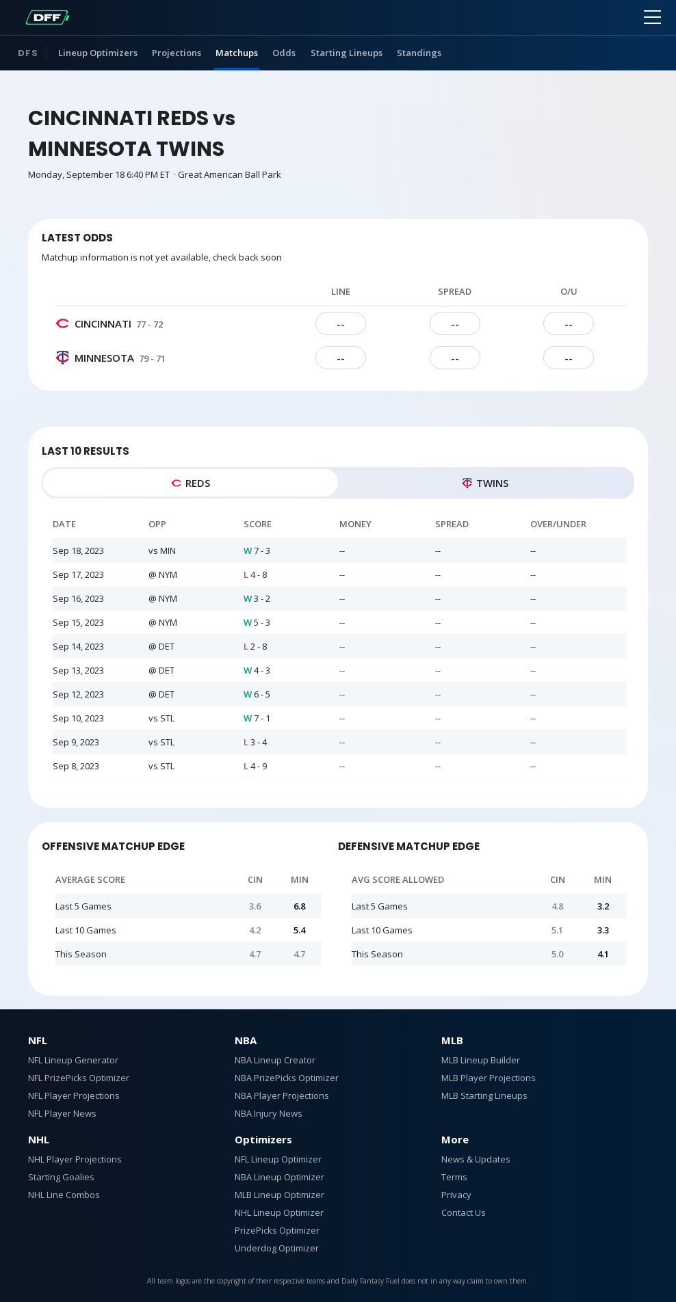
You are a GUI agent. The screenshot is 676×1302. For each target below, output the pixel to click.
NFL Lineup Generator (73, 1060)
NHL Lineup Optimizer (279, 1212)
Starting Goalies (61, 1177)
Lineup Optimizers (98, 52)
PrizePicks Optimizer (277, 1230)
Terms (454, 1177)
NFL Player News (62, 1113)
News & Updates (475, 1159)
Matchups (237, 52)
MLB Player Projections (488, 1078)
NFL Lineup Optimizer (278, 1159)
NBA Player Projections (282, 1095)
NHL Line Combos (64, 1194)
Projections (176, 52)
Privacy (456, 1194)
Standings (419, 52)
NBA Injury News (268, 1113)
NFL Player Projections (74, 1095)
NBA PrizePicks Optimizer (287, 1078)
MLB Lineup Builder (480, 1060)
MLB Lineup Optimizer (279, 1194)
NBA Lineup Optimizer (279, 1177)
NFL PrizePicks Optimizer (78, 1078)
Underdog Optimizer (277, 1248)
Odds (284, 52)
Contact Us (463, 1212)
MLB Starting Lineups (484, 1095)
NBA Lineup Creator (275, 1060)
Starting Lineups (346, 52)
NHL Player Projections (75, 1159)
